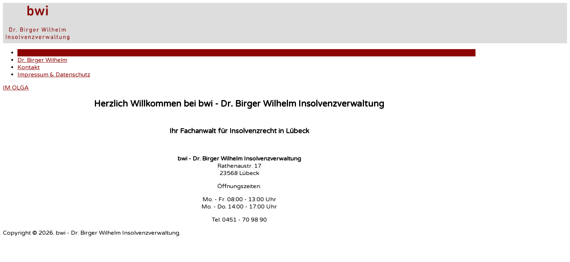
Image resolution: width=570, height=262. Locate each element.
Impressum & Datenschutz (53, 74)
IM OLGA (16, 87)
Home (25, 52)
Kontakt (28, 67)
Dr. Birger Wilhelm (42, 60)
